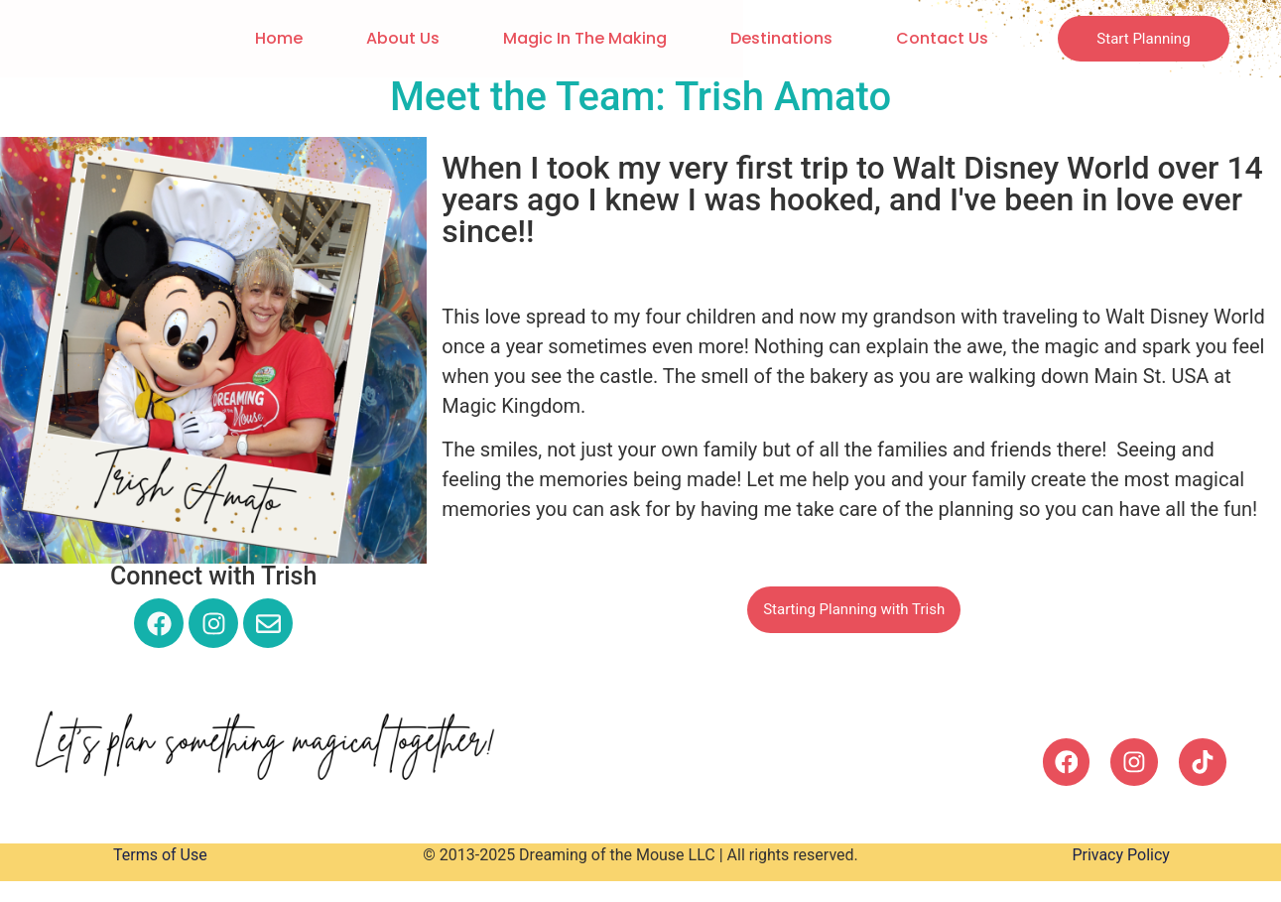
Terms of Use (160, 856)
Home (274, 38)
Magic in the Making (580, 38)
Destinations (776, 38)
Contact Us (937, 38)
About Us (398, 38)
